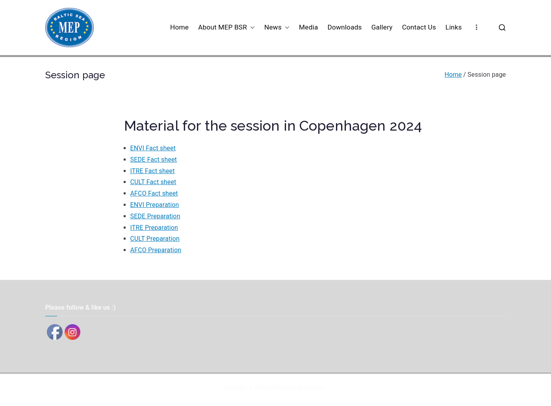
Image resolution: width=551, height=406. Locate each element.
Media (308, 27)
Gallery (382, 27)
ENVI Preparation (154, 205)
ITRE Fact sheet (152, 171)
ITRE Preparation (154, 227)
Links (453, 27)
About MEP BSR (226, 27)
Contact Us (419, 27)
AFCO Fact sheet (154, 193)
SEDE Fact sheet (153, 159)
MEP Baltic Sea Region (296, 387)
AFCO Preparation (156, 250)
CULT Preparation (155, 238)
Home (179, 27)
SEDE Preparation (155, 216)
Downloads (344, 27)
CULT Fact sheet (153, 182)
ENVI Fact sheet (153, 148)
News (276, 27)
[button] (251, 27)
